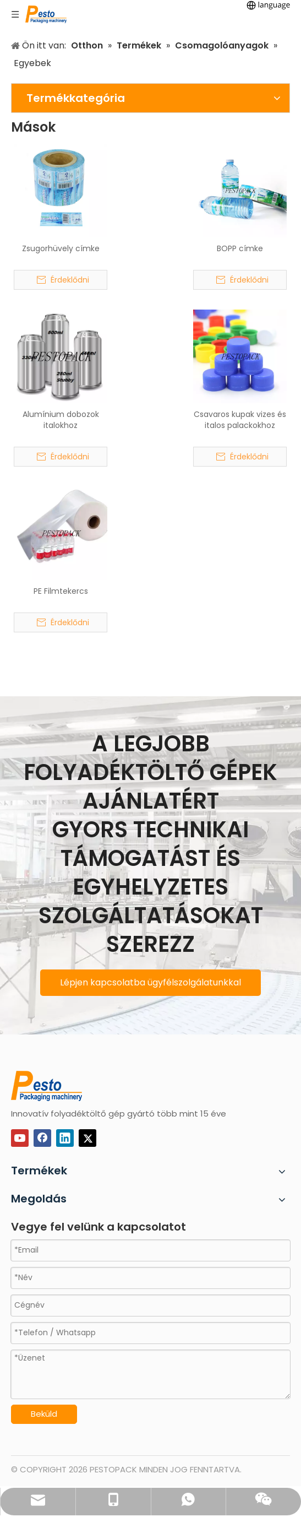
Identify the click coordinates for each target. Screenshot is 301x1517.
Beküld (44, 1414)
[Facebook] (42, 1138)
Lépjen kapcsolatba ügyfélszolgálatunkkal (150, 982)
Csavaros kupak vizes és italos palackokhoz (240, 420)
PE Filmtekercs (61, 591)
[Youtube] (20, 1138)
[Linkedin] (65, 1138)
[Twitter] (87, 1138)
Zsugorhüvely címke (61, 248)
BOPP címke (240, 248)
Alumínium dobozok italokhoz (61, 420)
